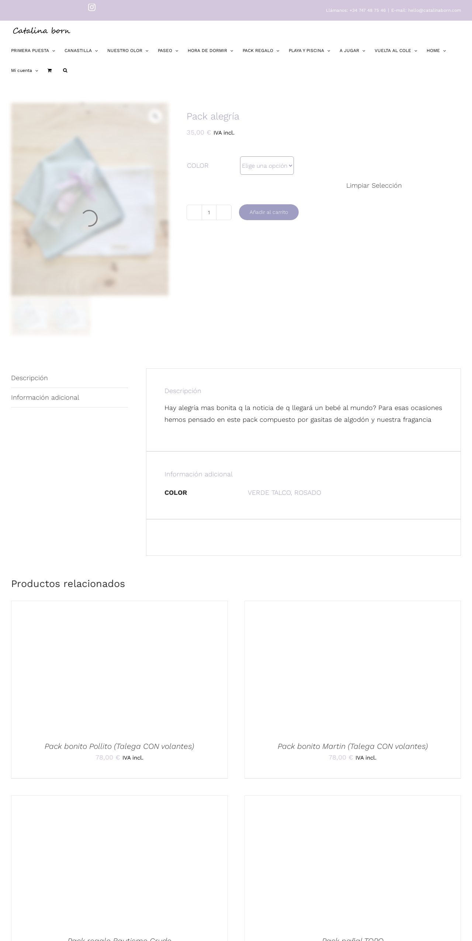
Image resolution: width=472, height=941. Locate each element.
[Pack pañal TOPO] (353, 860)
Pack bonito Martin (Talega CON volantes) (353, 746)
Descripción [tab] (29, 378)
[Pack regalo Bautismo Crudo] (119, 860)
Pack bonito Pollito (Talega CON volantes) (119, 746)
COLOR (198, 165)
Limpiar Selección (374, 185)
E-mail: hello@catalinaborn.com (426, 10)
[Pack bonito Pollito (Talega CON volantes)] (119, 665)
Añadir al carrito (269, 212)
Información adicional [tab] (45, 397)
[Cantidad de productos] (209, 212)
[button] (65, 70)
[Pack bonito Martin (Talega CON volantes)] (353, 665)
